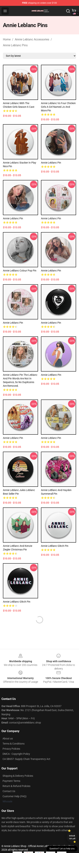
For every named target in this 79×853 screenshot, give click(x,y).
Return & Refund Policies (16, 786)
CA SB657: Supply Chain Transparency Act (26, 759)
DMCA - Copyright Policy (16, 753)
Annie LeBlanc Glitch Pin (54, 545)
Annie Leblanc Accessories (32, 39)
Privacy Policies (11, 748)
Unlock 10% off (72, 837)
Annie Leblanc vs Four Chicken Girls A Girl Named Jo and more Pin (58, 107)
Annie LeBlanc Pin (51, 374)
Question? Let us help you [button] (62, 848)
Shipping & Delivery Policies (18, 775)
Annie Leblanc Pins (15, 45)
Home (7, 39)
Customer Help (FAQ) (15, 796)
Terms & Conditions (14, 743)
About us (8, 738)
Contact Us (9, 791)
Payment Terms (11, 780)
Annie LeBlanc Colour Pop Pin (19, 270)
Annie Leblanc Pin (51, 162)
